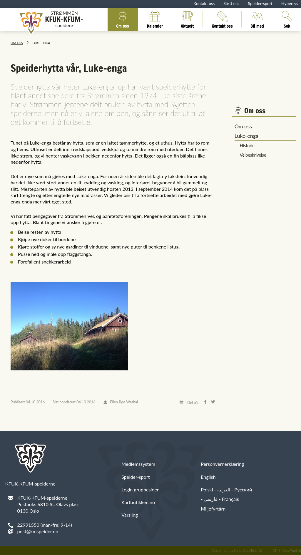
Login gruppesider (140, 489)
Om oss (122, 19)
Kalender (155, 19)
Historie (247, 145)
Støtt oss (231, 3)
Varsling (129, 515)
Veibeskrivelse (253, 155)
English (208, 477)
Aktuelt (187, 19)
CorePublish (291, 550)
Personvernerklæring (222, 464)
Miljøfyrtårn (213, 508)
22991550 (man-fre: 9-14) (44, 525)
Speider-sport (260, 3)
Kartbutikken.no (138, 502)
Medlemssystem (138, 464)
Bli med (257, 19)
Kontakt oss (204, 3)
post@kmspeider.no (37, 531)
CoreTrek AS (252, 550)
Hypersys (289, 3)
